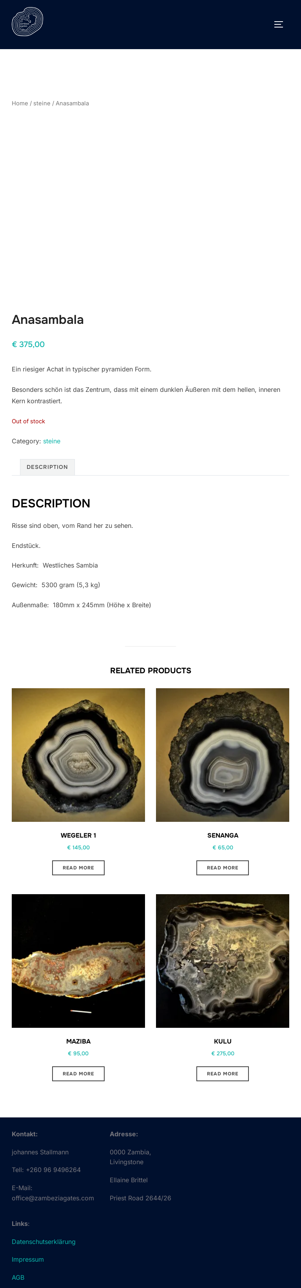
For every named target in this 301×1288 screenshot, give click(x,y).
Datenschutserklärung (44, 1242)
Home (20, 103)
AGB (18, 1277)
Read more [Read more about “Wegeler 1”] (78, 868)
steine (42, 103)
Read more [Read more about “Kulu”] (222, 1074)
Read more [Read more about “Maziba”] (78, 1074)
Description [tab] (47, 466)
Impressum (28, 1259)
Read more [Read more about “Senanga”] (222, 868)
